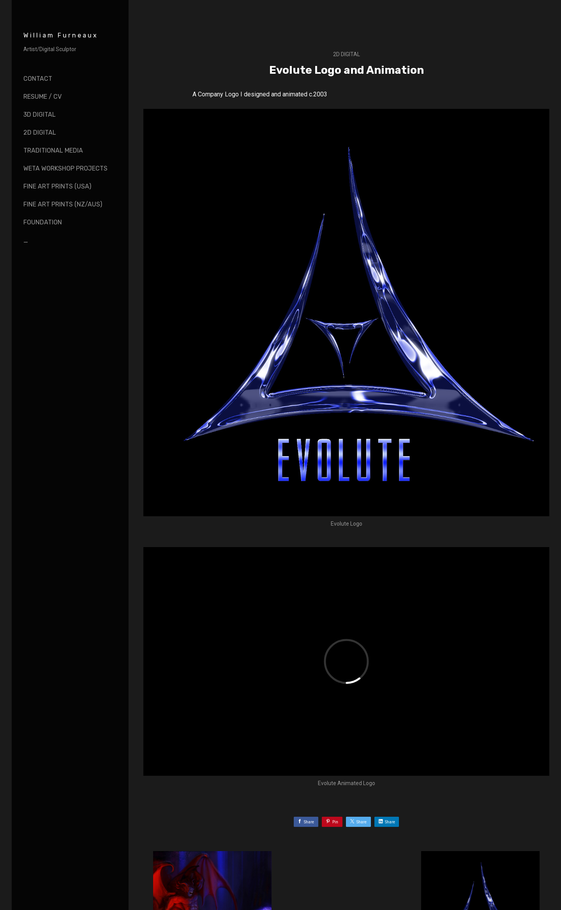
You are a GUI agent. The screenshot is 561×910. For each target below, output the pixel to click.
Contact (37, 78)
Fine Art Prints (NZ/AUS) (62, 204)
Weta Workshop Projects (65, 168)
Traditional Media (53, 150)
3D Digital (39, 114)
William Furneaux (60, 35)
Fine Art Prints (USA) (57, 186)
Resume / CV (42, 96)
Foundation (42, 222)
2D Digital (39, 132)
